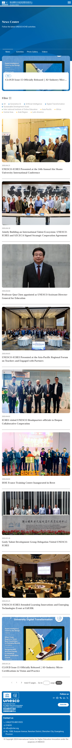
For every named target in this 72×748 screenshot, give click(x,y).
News (7, 52)
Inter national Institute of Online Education (20, 109)
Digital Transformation (56, 104)
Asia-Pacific (47, 109)
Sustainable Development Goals (16, 107)
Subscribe (62, 708)
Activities (20, 52)
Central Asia (8, 112)
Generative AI (15, 104)
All (5, 104)
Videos (44, 52)
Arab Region (23, 112)
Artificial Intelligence (34, 104)
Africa (58, 109)
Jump (59, 686)
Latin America (38, 112)
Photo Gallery (32, 52)
